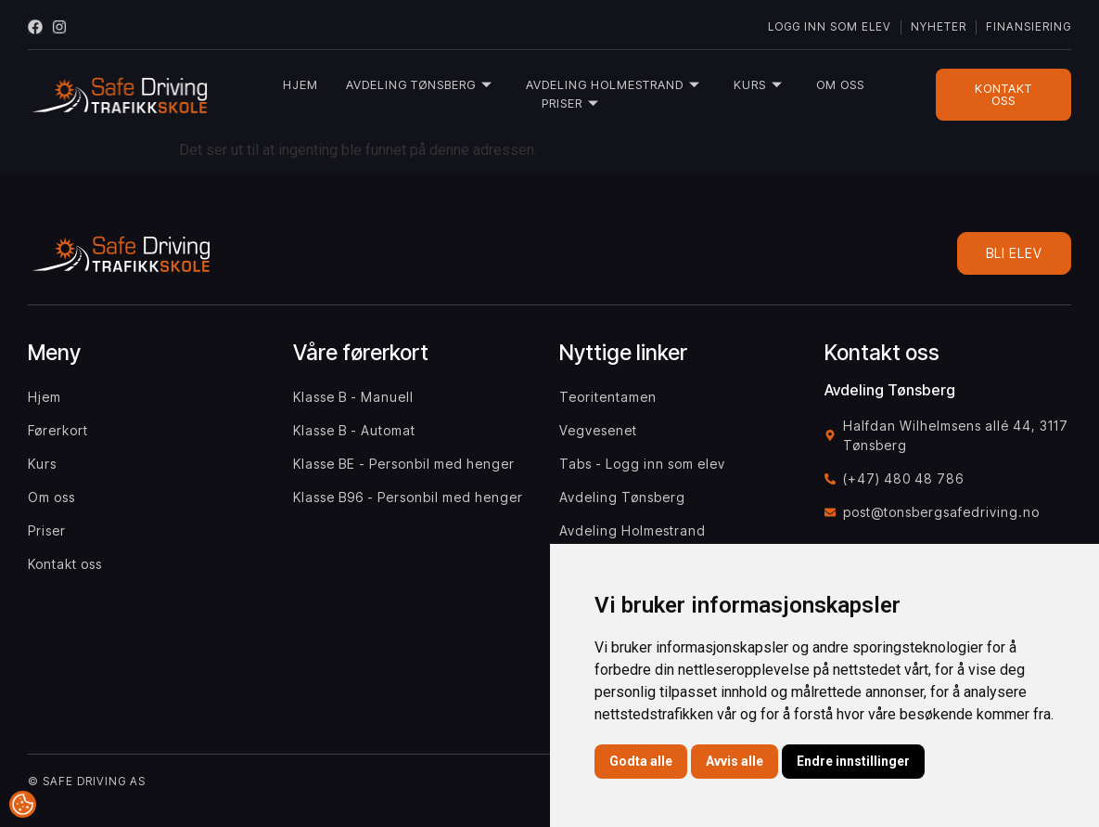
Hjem (300, 84)
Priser (570, 103)
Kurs (758, 85)
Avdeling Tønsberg (419, 85)
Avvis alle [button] (734, 761)
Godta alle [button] (640, 761)
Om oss (840, 84)
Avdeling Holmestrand (613, 85)
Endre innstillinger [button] (853, 761)
